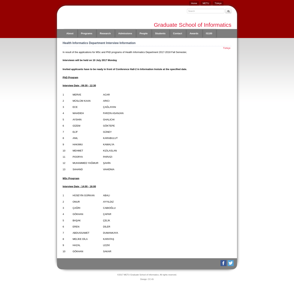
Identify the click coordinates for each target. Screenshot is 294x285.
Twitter (231, 263)
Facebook (223, 263)
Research (105, 33)
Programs (86, 33)
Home (194, 3)
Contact (177, 33)
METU (206, 3)
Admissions (125, 33)
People (144, 33)
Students (160, 33)
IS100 (209, 33)
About (70, 33)
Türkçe (218, 3)
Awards (194, 33)
